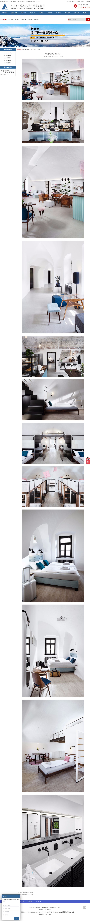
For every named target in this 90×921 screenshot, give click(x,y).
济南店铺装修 (8, 62)
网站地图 (88, 1)
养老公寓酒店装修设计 (27, 892)
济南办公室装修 (9, 53)
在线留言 (78, 1)
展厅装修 (23, 13)
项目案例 (41, 13)
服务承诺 (76, 13)
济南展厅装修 (8, 55)
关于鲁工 (85, 13)
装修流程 (58, 13)
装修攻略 (49, 13)
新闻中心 (38, 901)
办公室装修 (14, 13)
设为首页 (73, 1)
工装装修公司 (70, 912)
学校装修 (32, 13)
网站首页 (4, 13)
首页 (23, 49)
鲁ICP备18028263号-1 (41, 912)
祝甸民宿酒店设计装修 (27, 894)
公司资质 (67, 13)
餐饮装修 (36, 19)
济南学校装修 (8, 57)
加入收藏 (69, 1)
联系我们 (83, 1)
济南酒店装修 (37, 49)
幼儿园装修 (23, 19)
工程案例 (32, 49)
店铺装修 (30, 19)
